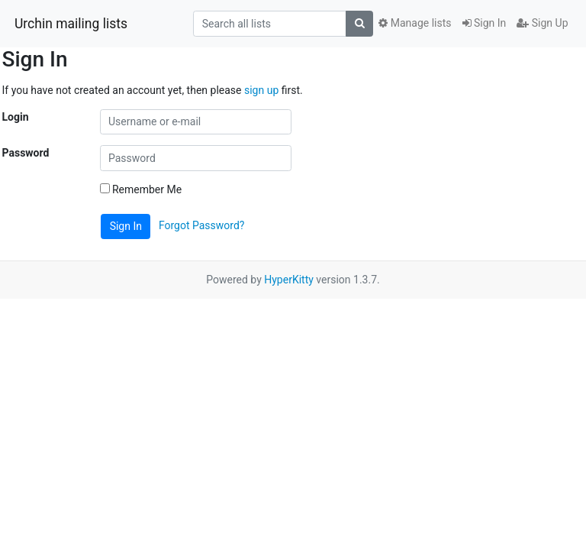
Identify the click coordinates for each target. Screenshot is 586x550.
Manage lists (414, 23)
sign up (261, 90)
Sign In (484, 23)
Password (26, 153)
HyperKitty (289, 279)
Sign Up (542, 23)
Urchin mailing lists (70, 23)
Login (15, 117)
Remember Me (141, 189)
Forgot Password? (202, 225)
